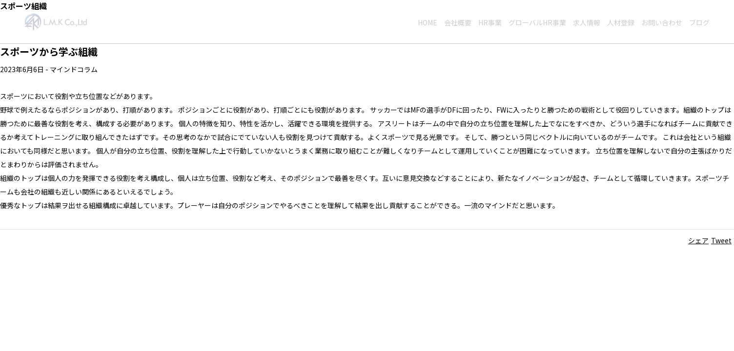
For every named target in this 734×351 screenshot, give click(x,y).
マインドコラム (74, 69)
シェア (698, 240)
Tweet (721, 240)
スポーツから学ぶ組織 (49, 51)
